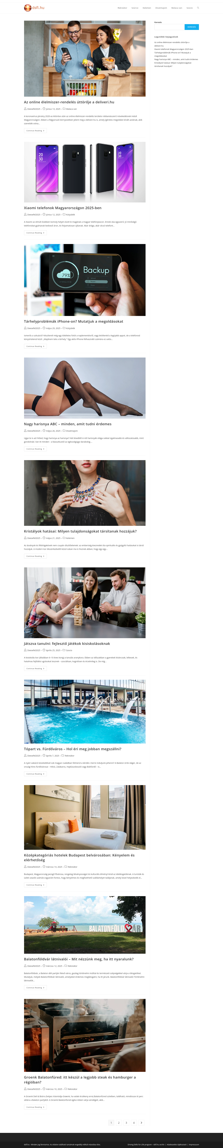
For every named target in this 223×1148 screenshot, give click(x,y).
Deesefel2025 (33, 109)
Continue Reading (37, 131)
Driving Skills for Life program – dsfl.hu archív (146, 1144)
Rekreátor (69, 755)
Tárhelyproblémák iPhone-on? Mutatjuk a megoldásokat (73, 321)
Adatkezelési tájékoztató (177, 1144)
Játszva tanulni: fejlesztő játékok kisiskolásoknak (67, 643)
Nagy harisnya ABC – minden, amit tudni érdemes (68, 423)
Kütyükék (70, 214)
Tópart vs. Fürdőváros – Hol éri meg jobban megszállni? (72, 748)
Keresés (158, 22)
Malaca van (71, 109)
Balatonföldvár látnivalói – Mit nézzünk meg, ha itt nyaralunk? (79, 959)
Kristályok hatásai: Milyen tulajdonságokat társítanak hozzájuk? (80, 531)
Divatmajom (72, 430)
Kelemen (70, 538)
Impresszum (194, 1144)
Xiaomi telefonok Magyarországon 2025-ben (63, 207)
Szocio (69, 650)
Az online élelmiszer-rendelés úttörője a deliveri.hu (69, 102)
